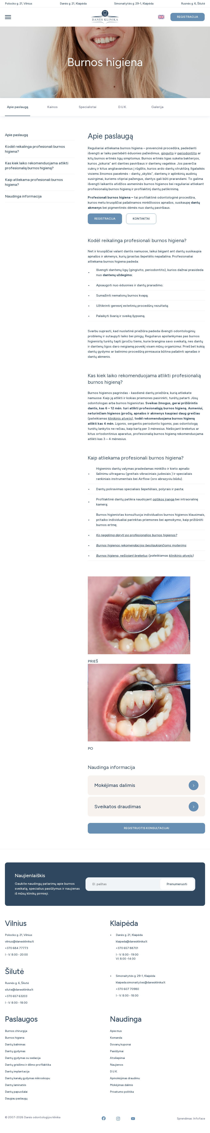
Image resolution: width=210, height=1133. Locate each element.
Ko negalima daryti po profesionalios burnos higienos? (136, 535)
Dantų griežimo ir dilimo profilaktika (28, 1064)
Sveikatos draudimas (117, 806)
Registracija (187, 17)
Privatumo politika (122, 1092)
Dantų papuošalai (16, 1092)
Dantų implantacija (17, 1071)
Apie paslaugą (16, 135)
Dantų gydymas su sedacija (22, 1058)
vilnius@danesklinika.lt (19, 941)
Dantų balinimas (15, 1044)
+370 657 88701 (127, 948)
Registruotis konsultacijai (146, 828)
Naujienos (116, 1064)
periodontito (187, 153)
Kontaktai (141, 218)
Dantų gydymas (15, 1051)
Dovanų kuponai (120, 1044)
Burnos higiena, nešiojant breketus (122, 555)
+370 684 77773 (16, 948)
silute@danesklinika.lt (19, 989)
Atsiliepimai (117, 1058)
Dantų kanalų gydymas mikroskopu (27, 1078)
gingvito (167, 153)
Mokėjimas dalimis (114, 785)
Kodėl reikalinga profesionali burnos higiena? (35, 149)
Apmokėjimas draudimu (125, 1078)
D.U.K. (114, 1071)
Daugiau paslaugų (16, 1098)
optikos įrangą (163, 499)
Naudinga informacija (23, 196)
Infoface (199, 1118)
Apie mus (116, 1031)
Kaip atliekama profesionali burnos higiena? (34, 182)
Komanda (116, 1037)
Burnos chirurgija (16, 1031)
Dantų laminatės (15, 1085)
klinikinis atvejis (120, 418)
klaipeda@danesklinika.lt (131, 941)
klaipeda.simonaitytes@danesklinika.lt (140, 982)
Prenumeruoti (177, 884)
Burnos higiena (14, 1037)
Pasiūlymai (116, 1051)
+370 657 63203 (16, 996)
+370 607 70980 (127, 989)
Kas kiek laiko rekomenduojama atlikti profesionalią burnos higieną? (36, 165)
